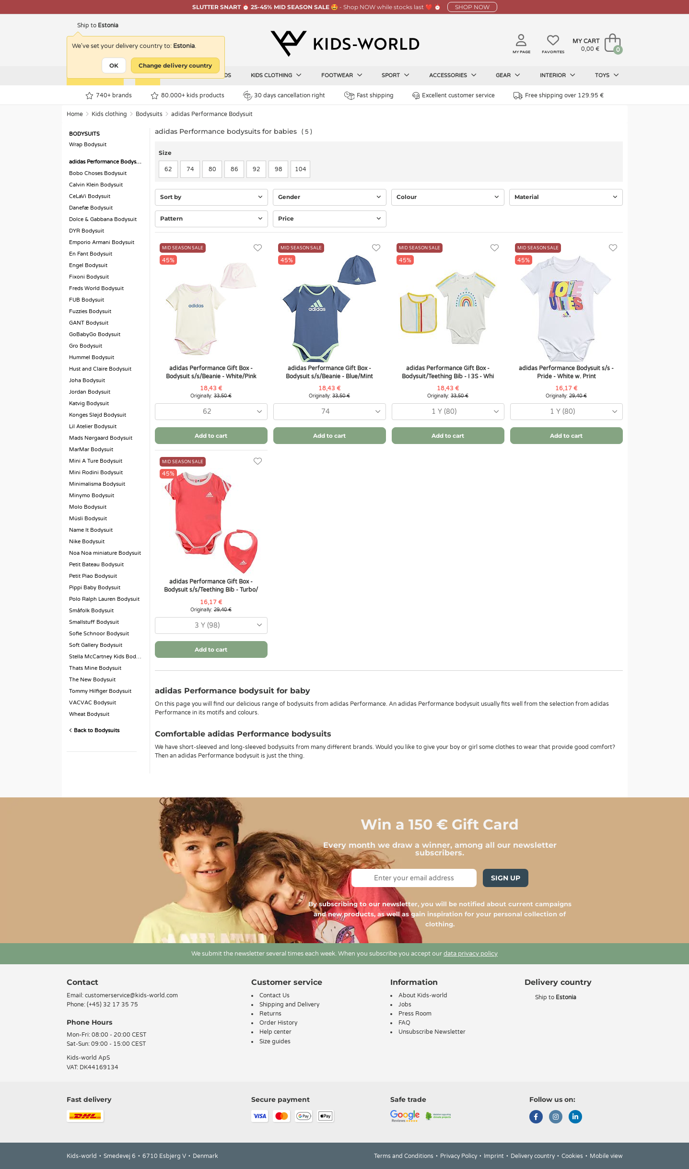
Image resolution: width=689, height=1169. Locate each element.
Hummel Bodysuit (91, 357)
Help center (275, 1032)
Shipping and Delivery (289, 1004)
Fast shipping (369, 96)
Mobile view (606, 1156)
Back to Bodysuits (94, 730)
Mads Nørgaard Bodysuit (100, 438)
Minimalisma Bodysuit (97, 484)
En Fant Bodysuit (90, 254)
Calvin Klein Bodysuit (96, 185)
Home (75, 114)
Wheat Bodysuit (89, 714)
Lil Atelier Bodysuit (93, 426)
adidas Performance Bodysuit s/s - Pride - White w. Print (566, 372)
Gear (508, 75)
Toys (607, 75)
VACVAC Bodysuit (92, 703)
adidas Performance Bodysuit (212, 114)
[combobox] (211, 411)
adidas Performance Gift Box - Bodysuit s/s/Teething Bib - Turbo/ (211, 585)
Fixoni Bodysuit (89, 277)
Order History (278, 1022)
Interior (557, 75)
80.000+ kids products (187, 95)
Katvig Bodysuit (89, 403)
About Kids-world (422, 995)
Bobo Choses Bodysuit (98, 173)
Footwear (341, 75)
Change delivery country (175, 65)
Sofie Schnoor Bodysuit (99, 634)
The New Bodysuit (92, 680)
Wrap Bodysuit (87, 144)
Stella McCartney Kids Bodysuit (107, 657)
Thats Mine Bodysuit (95, 668)
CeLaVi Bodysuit (89, 196)
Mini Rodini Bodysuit (96, 472)
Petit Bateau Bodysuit (96, 564)
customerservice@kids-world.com (131, 995)
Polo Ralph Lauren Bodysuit (104, 599)
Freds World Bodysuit (96, 288)
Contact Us (274, 995)
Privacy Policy (458, 1156)
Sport (395, 75)
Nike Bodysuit (87, 541)
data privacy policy (471, 954)
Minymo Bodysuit (91, 495)
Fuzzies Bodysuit (90, 311)
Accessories (453, 75)
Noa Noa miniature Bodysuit (105, 553)
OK (113, 65)
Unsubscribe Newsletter (432, 1032)
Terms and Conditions (403, 1156)
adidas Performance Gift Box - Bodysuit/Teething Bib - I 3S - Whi (448, 372)
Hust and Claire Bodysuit (100, 369)
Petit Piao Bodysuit (93, 576)
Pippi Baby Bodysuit (94, 587)
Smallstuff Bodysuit (94, 622)
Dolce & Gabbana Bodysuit (103, 219)
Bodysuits (149, 114)
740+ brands (108, 95)
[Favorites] (258, 248)
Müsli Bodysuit (88, 518)
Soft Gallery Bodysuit (95, 645)
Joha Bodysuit (87, 380)
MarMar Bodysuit (91, 449)
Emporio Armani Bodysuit (101, 242)
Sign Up (505, 878)
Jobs (404, 1004)
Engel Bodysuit (88, 265)
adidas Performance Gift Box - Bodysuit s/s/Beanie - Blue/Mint (329, 372)
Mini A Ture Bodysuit (95, 461)
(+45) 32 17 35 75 (112, 1004)
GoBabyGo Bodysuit (94, 334)
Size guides (275, 1041)
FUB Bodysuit (86, 300)
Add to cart (211, 435)
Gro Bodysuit (85, 346)
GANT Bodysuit (88, 323)
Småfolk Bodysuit (91, 611)
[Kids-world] (344, 44)
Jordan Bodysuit (89, 392)
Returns (270, 1013)
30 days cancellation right (284, 95)
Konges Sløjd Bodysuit (97, 415)
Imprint (494, 1156)
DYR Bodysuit (86, 231)
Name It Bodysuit (91, 530)
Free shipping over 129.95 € (559, 95)
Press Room (415, 1013)
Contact (82, 982)
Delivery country (533, 1156)
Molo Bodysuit (87, 507)
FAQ (404, 1022)
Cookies (572, 1156)
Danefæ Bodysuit (91, 208)
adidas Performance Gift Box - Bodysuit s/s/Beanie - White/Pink (211, 372)
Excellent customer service (453, 95)
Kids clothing (276, 75)
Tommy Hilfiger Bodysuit (100, 691)
